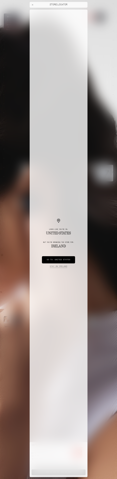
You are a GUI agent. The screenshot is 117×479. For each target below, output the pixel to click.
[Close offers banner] (84, 10)
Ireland (58, 266)
